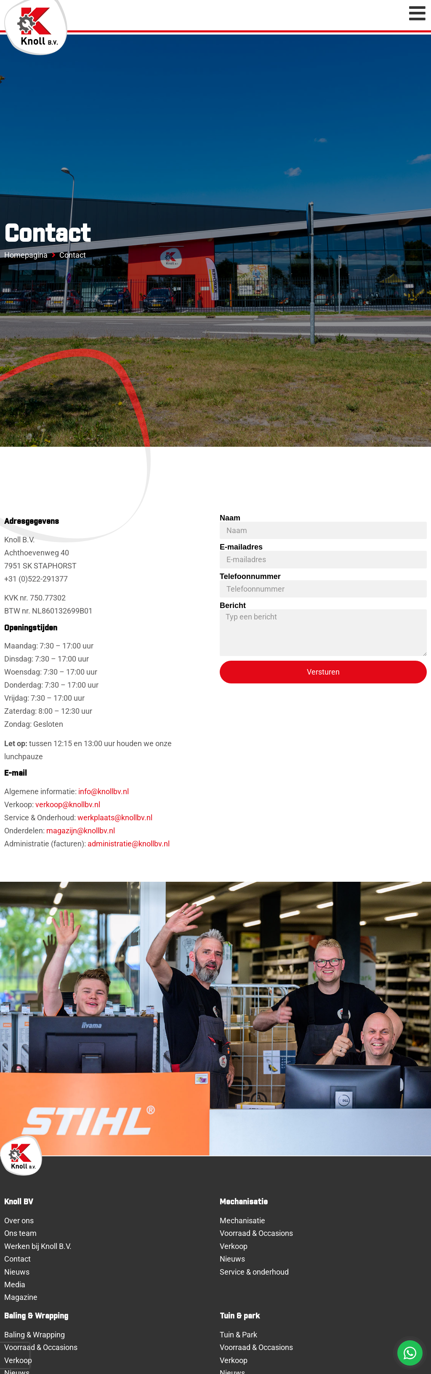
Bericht (233, 605)
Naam (230, 518)
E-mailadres (241, 547)
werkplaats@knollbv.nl (114, 818)
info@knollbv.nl (103, 791)
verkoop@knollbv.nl (67, 804)
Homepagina (26, 255)
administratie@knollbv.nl (129, 844)
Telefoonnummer (250, 576)
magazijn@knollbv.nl (80, 831)
